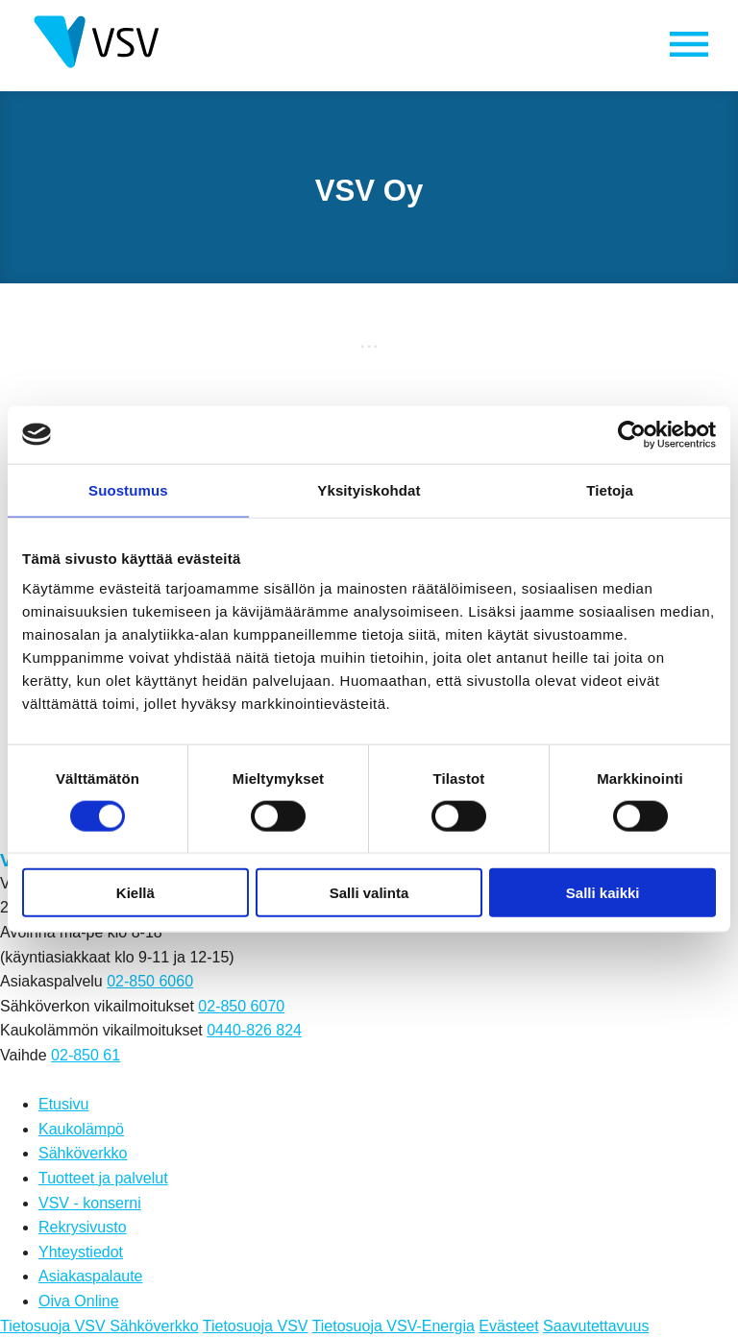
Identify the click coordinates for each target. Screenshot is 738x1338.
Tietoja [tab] (609, 489)
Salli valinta (369, 893)
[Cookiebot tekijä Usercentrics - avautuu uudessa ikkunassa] (632, 434)
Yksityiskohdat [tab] (368, 489)
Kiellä (135, 893)
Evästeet (508, 1326)
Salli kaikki (603, 893)
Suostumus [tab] (128, 489)
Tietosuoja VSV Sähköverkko (99, 1326)
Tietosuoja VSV (255, 1326)
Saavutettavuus (596, 1326)
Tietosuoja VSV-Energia (393, 1326)
